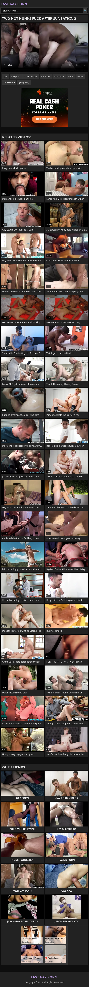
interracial (59, 76)
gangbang (23, 82)
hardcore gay (30, 76)
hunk (70, 76)
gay (5, 76)
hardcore (45, 76)
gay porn (15, 76)
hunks (80, 76)
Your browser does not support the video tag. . (44, 47)
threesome (9, 82)
